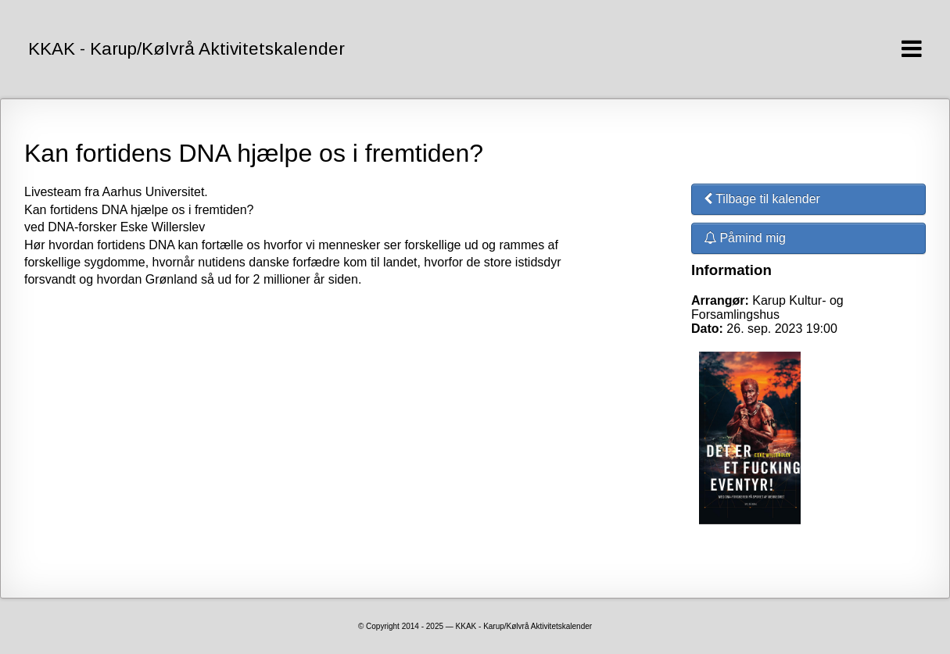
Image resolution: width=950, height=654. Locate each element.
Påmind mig (745, 238)
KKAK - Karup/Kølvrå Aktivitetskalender (186, 49)
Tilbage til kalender (762, 198)
